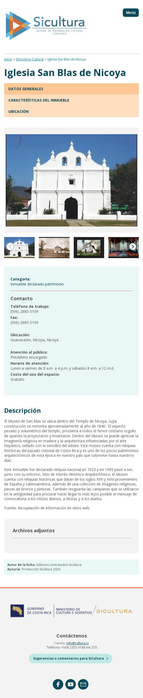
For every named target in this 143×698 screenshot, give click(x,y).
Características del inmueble (38, 100)
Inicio (8, 59)
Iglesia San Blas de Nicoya (66, 59)
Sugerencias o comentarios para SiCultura (70, 658)
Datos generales (25, 88)
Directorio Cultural (30, 59)
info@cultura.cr (77, 643)
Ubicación (18, 111)
